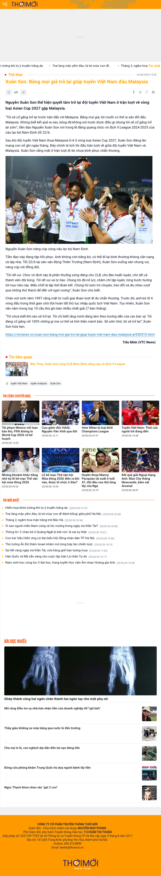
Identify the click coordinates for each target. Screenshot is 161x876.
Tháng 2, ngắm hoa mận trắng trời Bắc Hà (44, 520)
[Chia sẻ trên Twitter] (140, 92)
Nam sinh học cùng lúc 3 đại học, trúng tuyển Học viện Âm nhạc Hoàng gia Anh (70, 563)
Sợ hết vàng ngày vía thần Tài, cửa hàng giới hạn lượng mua (56, 550)
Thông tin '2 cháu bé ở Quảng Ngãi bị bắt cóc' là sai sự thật (56, 532)
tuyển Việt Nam (19, 383)
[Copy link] (146, 92)
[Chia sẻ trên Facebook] (133, 92)
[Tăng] (23, 92)
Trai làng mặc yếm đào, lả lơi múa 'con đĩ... (85, 66)
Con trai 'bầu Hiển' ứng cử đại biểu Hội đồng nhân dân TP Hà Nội (59, 538)
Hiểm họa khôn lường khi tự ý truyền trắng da (46, 508)
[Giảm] (9, 92)
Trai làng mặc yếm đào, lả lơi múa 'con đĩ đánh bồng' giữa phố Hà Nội (63, 514)
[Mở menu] (5, 4)
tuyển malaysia (39, 383)
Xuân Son (55, 383)
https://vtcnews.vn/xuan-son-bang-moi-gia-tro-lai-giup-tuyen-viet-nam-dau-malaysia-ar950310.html (80, 334)
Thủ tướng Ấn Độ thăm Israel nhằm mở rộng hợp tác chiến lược (58, 544)
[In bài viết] (153, 92)
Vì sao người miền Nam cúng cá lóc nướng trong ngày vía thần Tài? (61, 526)
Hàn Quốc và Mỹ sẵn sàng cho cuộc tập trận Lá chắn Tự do (56, 556)
